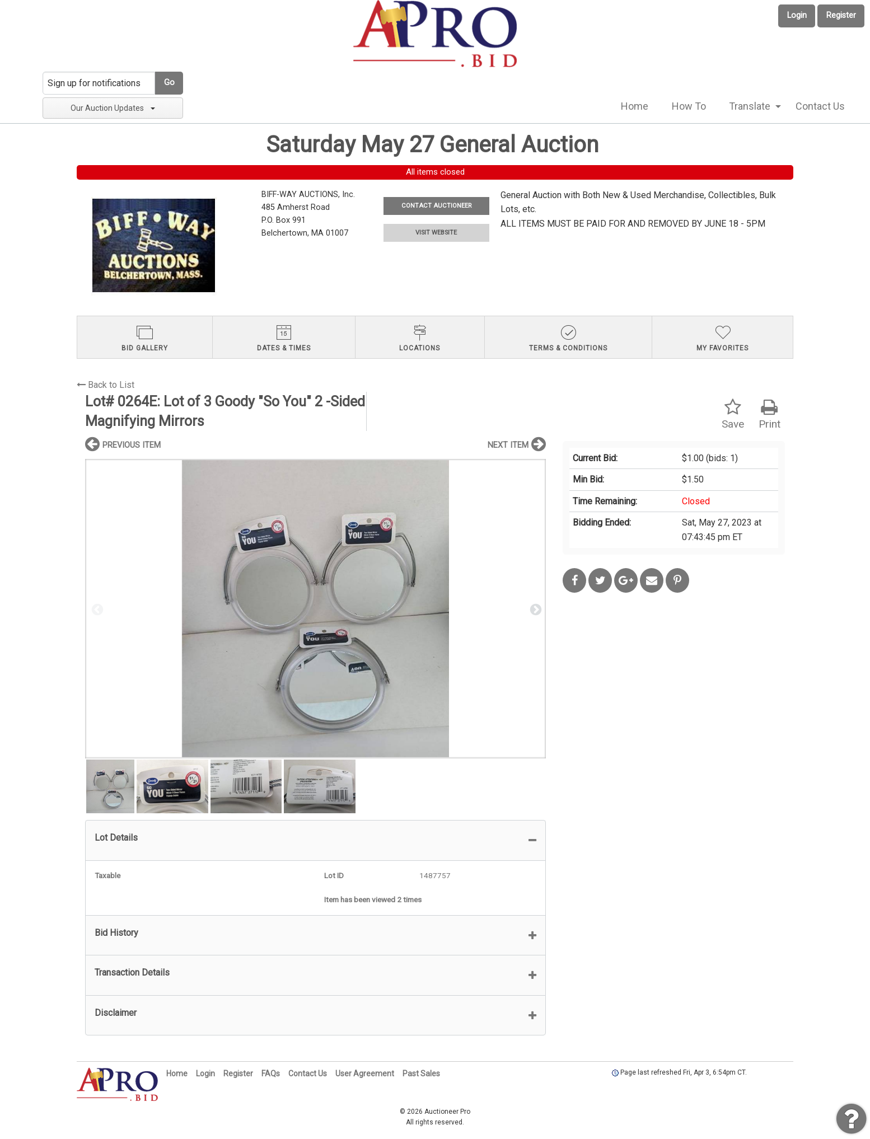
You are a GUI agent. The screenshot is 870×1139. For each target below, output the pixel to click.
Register (841, 15)
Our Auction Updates (113, 108)
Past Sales (421, 1073)
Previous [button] (96, 609)
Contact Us (820, 106)
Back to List (105, 384)
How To (689, 106)
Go (169, 82)
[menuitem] (634, 106)
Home (634, 106)
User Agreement (364, 1073)
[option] (315, 608)
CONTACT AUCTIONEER (436, 205)
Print (769, 414)
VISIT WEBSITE (436, 232)
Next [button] (534, 609)
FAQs (270, 1073)
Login (797, 15)
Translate (749, 106)
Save (733, 414)
